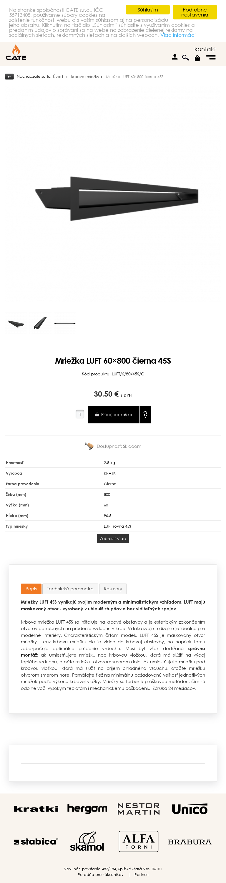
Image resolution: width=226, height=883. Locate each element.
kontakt (205, 49)
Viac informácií (178, 35)
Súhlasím (148, 9)
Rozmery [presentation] (113, 589)
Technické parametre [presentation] (70, 589)
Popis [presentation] (31, 589)
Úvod (58, 76)
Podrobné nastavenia (194, 12)
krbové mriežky (85, 76)
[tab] (31, 589)
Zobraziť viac (113, 538)
